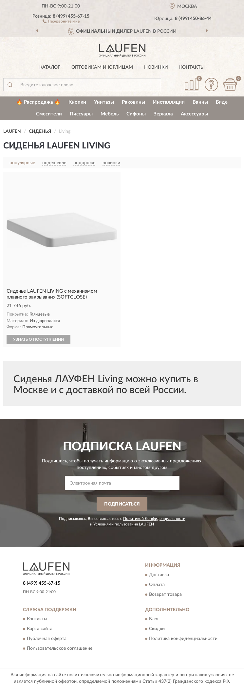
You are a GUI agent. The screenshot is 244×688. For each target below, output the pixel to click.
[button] (61, 21)
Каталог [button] (49, 67)
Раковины (133, 102)
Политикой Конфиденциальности (154, 519)
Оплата (157, 584)
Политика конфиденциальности (183, 639)
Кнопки (77, 102)
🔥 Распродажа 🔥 (38, 102)
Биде (222, 102)
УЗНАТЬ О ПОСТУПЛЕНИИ (38, 339)
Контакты (192, 67)
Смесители (49, 114)
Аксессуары (194, 114)
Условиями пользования (115, 524)
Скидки (157, 629)
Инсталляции (169, 102)
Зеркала (163, 114)
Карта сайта (39, 629)
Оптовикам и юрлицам (102, 67)
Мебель (110, 114)
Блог (154, 619)
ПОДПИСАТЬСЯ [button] (122, 504)
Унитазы (104, 102)
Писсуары (81, 114)
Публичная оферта (46, 639)
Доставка (159, 575)
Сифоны (136, 114)
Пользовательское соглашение (59, 648)
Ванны (200, 102)
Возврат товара (165, 594)
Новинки (156, 67)
